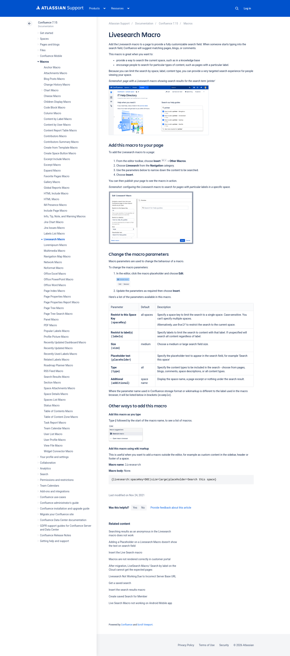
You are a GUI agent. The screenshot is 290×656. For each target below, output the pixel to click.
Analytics (45, 468)
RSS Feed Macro (53, 371)
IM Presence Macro (55, 204)
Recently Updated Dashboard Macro (65, 342)
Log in (247, 8)
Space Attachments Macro (59, 388)
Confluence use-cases (53, 497)
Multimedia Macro (54, 250)
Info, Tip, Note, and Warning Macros (65, 216)
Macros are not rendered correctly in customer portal (139, 559)
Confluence (126, 624)
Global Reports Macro (56, 187)
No (143, 507)
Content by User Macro (57, 124)
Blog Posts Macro (54, 78)
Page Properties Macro (57, 296)
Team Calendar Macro (57, 428)
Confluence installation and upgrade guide (65, 508)
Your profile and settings (54, 457)
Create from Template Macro (61, 147)
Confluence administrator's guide (59, 502)
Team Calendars (49, 485)
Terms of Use (207, 645)
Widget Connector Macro (58, 451)
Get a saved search (120, 583)
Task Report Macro (55, 422)
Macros (44, 61)
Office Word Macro (55, 285)
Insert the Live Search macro (125, 552)
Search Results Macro (57, 376)
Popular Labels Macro (56, 330)
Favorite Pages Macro (56, 176)
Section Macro (52, 382)
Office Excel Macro (55, 273)
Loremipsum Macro (55, 245)
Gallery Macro (52, 182)
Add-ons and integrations (54, 491)
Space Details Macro (56, 394)
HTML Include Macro (56, 193)
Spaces (44, 38)
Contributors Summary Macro (61, 141)
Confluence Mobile (51, 55)
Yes (135, 507)
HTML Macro (51, 199)
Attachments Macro (55, 73)
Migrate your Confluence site (57, 514)
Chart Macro (51, 90)
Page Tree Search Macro (58, 313)
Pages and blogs (50, 44)
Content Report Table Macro (60, 130)
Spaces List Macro (55, 399)
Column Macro (52, 113)
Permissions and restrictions (57, 479)
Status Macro (52, 405)
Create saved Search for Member (128, 596)
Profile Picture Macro (56, 336)
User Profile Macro (55, 439)
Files (43, 50)
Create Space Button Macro (60, 153)
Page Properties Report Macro (61, 302)
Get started (46, 33)
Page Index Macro (54, 290)
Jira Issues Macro (54, 227)
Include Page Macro (55, 210)
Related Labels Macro (56, 359)
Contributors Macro (55, 136)
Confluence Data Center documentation (63, 520)
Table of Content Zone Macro (61, 416)
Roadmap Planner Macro (58, 365)
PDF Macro (50, 325)
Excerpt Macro (52, 164)
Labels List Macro (54, 233)
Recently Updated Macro (58, 348)
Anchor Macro (52, 67)
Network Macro (53, 262)
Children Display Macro (57, 101)
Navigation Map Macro (57, 256)
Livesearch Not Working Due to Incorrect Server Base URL (142, 576)
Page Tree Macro (54, 308)
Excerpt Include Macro (57, 159)
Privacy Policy (186, 645)
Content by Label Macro (58, 119)
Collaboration (48, 462)
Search (237, 8)
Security (224, 645)
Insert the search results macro (127, 589)
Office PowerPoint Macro (58, 279)
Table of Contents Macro (58, 411)
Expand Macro (52, 170)
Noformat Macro (53, 267)
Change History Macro (57, 84)
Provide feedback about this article (170, 507)
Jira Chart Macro (54, 222)
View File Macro (53, 445)
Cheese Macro (52, 96)
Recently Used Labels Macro (60, 353)
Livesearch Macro (54, 239)
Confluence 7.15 (47, 22)
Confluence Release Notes (55, 535)
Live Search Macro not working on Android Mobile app (140, 603)
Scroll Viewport (145, 624)
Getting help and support (54, 541)
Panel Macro (51, 319)
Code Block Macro (54, 107)
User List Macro (53, 434)
